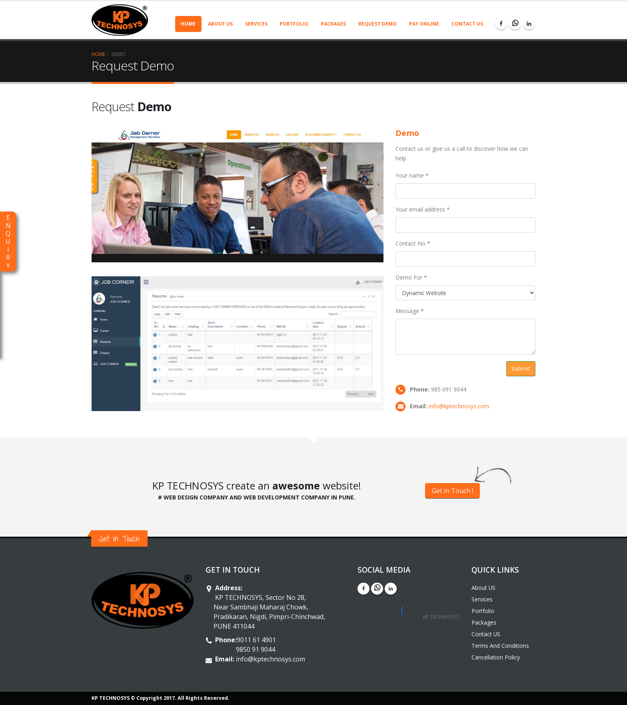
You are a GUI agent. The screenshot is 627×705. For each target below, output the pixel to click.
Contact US (467, 23)
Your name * (412, 175)
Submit (520, 368)
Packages (333, 23)
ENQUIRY (8, 241)
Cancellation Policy (495, 657)
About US (220, 23)
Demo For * (411, 277)
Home (188, 23)
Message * (409, 311)
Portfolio (294, 23)
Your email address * (422, 209)
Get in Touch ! (452, 490)
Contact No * (412, 243)
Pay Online (424, 23)
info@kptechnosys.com (459, 406)
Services (256, 23)
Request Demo (377, 23)
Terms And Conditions (500, 645)
